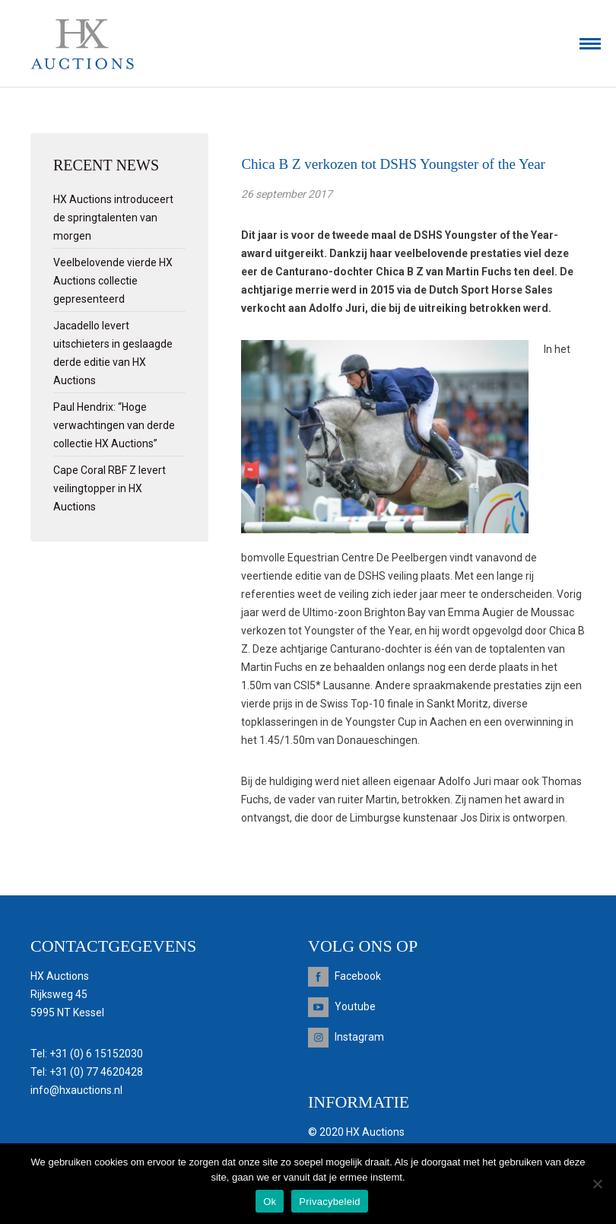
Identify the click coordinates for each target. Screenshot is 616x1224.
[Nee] (597, 1183)
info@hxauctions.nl (76, 1090)
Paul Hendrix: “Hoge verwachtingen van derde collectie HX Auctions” (114, 425)
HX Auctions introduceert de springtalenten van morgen (113, 217)
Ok (269, 1201)
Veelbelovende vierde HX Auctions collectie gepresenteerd (113, 280)
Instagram (359, 1037)
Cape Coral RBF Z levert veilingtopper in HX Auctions (109, 488)
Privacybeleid (329, 1201)
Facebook (358, 976)
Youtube (355, 1006)
